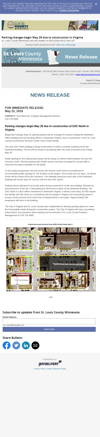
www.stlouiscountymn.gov (88, 74)
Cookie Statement (69, 10)
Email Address (10, 317)
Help (64, 369)
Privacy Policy (39, 369)
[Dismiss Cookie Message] (96, 3)
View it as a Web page (65, 45)
